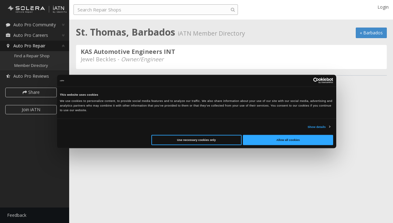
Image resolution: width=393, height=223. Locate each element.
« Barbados (371, 33)
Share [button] (31, 92)
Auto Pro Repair (26, 46)
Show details (317, 126)
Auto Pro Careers (27, 35)
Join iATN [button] (31, 109)
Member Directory (32, 65)
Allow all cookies (288, 140)
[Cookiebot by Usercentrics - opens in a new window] (306, 81)
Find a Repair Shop (32, 56)
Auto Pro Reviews (28, 76)
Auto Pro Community (31, 25)
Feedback (17, 215)
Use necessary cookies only (196, 140)
